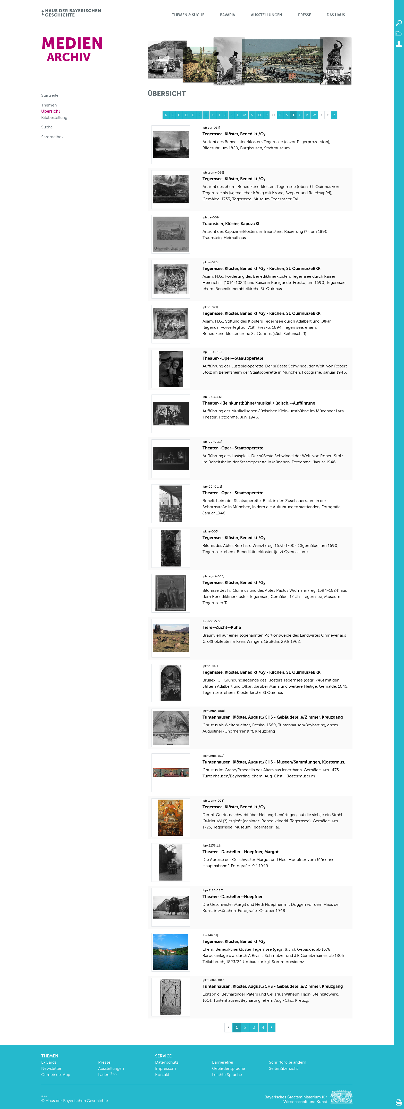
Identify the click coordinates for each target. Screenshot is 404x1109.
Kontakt (162, 1074)
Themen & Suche (188, 15)
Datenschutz (166, 1062)
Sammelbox (52, 137)
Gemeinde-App (55, 1074)
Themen (49, 105)
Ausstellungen (266, 15)
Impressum (165, 1068)
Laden (107, 1074)
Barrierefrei (222, 1062)
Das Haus (336, 15)
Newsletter (51, 1068)
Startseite (49, 95)
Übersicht (50, 111)
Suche (47, 127)
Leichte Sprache (227, 1074)
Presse (304, 15)
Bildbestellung (54, 117)
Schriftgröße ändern (287, 1062)
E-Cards (48, 1062)
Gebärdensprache (228, 1068)
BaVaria (227, 15)
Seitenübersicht (283, 1068)
